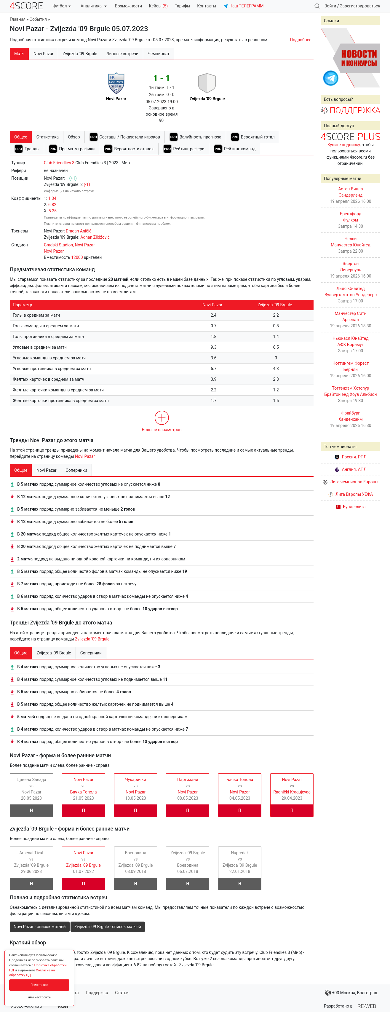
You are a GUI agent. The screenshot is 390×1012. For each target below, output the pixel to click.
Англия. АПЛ (350, 469)
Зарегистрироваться (360, 6)
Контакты (206, 6)
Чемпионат (159, 53)
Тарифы (182, 6)
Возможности (128, 6)
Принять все (39, 984)
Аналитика (93, 6)
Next (372, 58)
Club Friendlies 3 (59, 162)
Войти (330, 6)
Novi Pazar (85, 456)
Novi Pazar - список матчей (40, 926)
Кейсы (158, 6)
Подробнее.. (302, 39)
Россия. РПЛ (351, 457)
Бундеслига (351, 506)
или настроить (39, 997)
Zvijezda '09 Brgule (92, 639)
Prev (328, 58)
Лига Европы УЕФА (350, 494)
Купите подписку (343, 144)
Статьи (122, 992)
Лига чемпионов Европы (350, 481)
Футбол (62, 6)
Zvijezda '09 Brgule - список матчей (107, 926)
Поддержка (97, 992)
